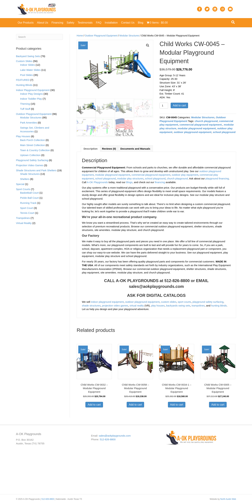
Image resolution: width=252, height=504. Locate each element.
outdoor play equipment (185, 175)
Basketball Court (29, 192)
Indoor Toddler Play (31, 98)
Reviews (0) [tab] (109, 149)
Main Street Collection (32, 145)
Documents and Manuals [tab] (135, 149)
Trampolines (23, 218)
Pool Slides (26, 75)
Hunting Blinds (24, 85)
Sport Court (26, 208)
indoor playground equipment (107, 302)
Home (80, 35)
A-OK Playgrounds (97, 182)
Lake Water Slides (30, 69)
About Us (42, 22)
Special (20, 184)
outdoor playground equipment (192, 132)
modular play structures (130, 179)
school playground (224, 132)
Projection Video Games (29, 165)
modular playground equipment (197, 128)
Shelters (24, 179)
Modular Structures (129, 35)
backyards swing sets (178, 306)
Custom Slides (24, 61)
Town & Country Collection (35, 150)
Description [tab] (91, 149)
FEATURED (23, 79)
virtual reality (137, 306)
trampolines (198, 306)
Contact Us (127, 22)
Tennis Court (27, 212)
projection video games (115, 306)
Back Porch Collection (32, 140)
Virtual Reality (24, 223)
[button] (148, 45)
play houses (158, 306)
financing (160, 182)
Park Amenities (28, 122)
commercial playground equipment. (201, 124)
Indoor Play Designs (31, 93)
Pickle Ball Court (29, 197)
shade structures (91, 306)
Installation (111, 22)
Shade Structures (30, 173)
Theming (25, 103)
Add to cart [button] (94, 405)
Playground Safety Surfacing (32, 160)
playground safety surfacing (207, 302)
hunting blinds (219, 306)
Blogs (129, 182)
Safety (70, 22)
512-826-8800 (108, 439)
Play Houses (23, 136)
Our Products (26, 22)
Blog (140, 22)
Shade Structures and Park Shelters (36, 170)
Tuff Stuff (25, 108)
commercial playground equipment (151, 175)
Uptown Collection (30, 155)
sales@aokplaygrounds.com (156, 287)
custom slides (168, 302)
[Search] (233, 22)
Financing (57, 22)
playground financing (217, 179)
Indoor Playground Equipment (33, 90)
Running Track (28, 202)
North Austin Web (228, 499)
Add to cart (179, 105)
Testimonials (85, 22)
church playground (206, 121)
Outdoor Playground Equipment (101, 35)
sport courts (184, 302)
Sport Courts (23, 189)
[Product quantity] (163, 106)
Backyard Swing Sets (28, 56)
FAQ (98, 22)
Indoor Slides (27, 64)
